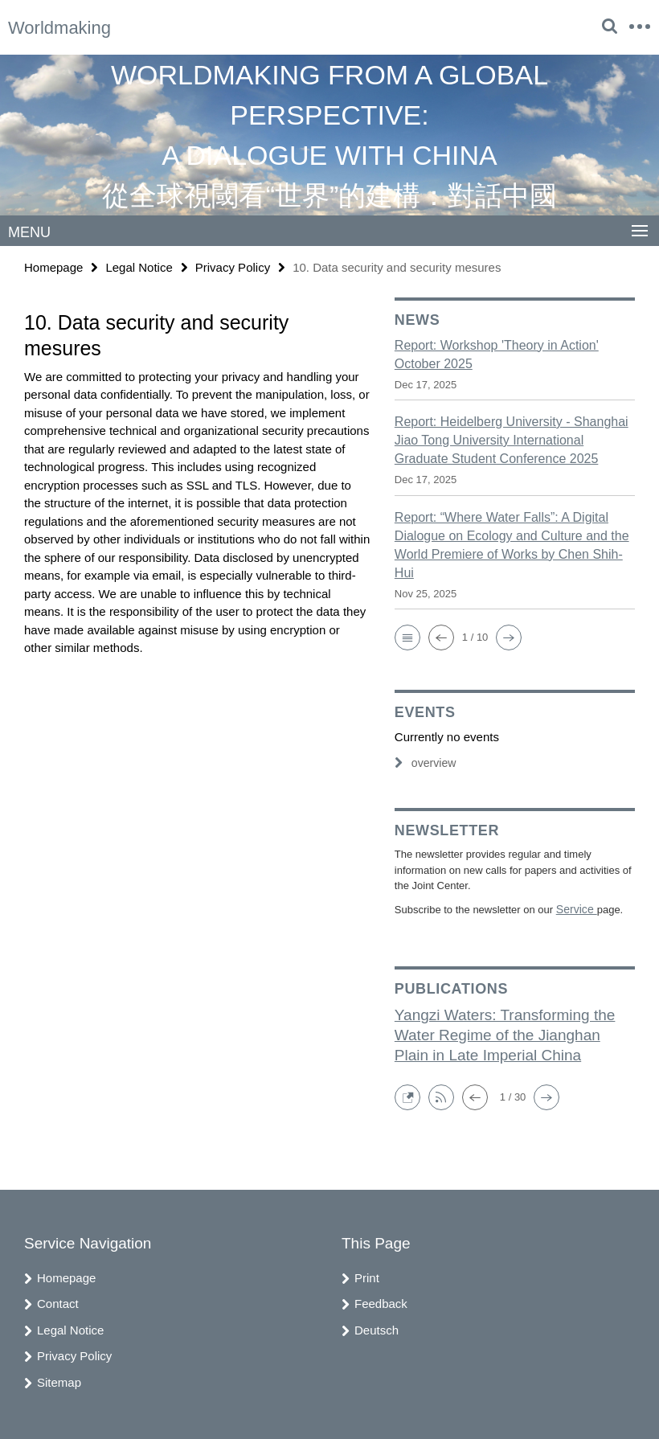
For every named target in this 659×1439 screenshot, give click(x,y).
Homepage (53, 266)
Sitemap (59, 1380)
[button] (407, 637)
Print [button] (366, 1275)
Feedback (380, 1302)
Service (575, 908)
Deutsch (376, 1327)
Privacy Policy (232, 266)
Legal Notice (138, 266)
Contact (58, 1302)
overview (423, 762)
